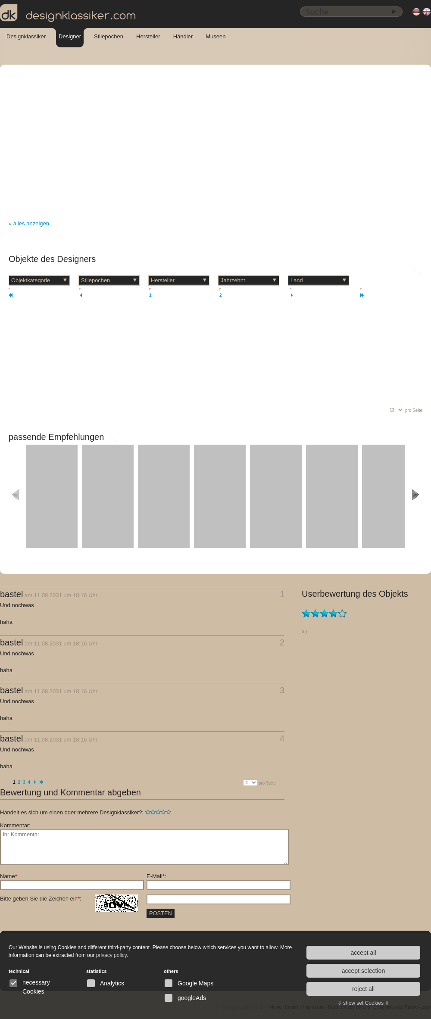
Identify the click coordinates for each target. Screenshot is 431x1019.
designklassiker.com (68, 13)
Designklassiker (26, 36)
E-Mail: (156, 876)
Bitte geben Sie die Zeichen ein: (69, 898)
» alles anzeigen (29, 223)
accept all (363, 952)
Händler (183, 36)
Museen (215, 36)
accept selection (363, 970)
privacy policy (111, 955)
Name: (9, 876)
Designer (70, 36)
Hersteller (148, 36)
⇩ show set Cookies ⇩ (363, 1003)
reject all (363, 988)
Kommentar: (15, 825)
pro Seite (413, 410)
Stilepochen (108, 36)
